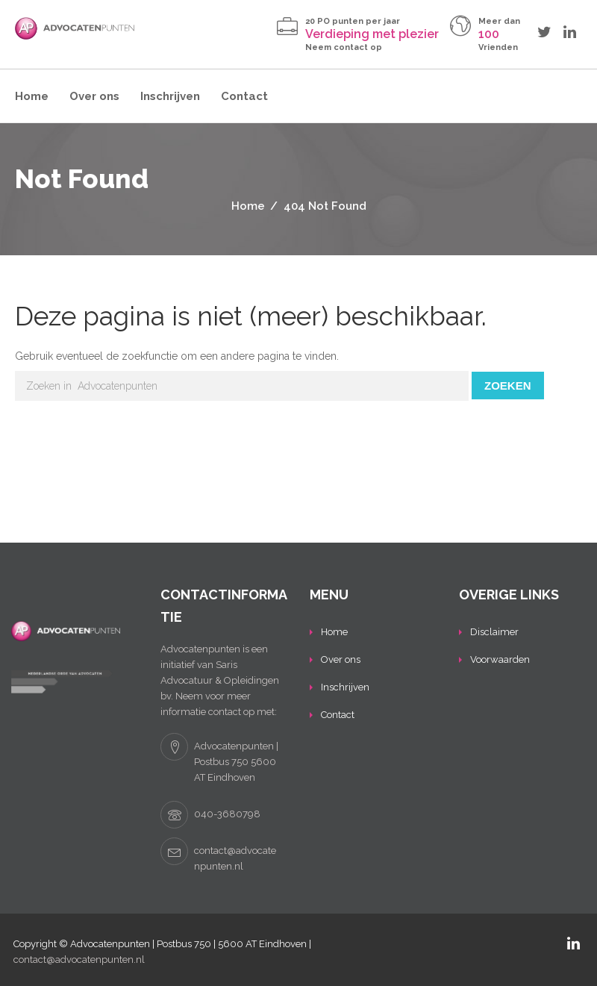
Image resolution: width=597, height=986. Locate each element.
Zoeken (507, 385)
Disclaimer (494, 631)
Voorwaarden (500, 659)
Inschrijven (170, 96)
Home (32, 96)
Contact (244, 96)
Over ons (94, 96)
